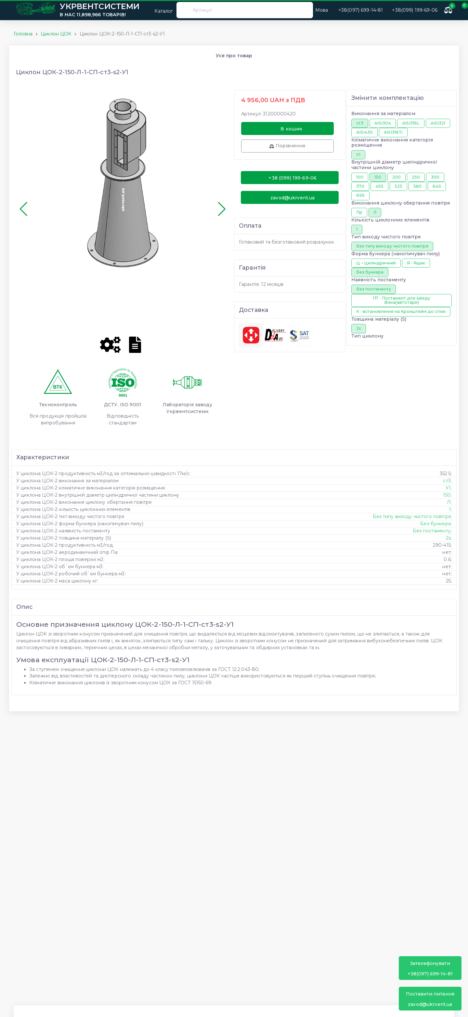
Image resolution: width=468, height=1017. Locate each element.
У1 (358, 154)
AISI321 (438, 123)
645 (437, 186)
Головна (23, 34)
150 (377, 177)
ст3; (447, 481)
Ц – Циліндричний (376, 263)
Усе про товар (234, 56)
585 (417, 186)
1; (450, 509)
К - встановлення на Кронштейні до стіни (401, 311)
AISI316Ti (393, 132)
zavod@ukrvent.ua (430, 999)
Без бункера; (436, 524)
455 (379, 186)
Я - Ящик (416, 263)
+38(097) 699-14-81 (430, 968)
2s (358, 328)
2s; (449, 538)
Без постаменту (373, 289)
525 (398, 186)
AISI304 (382, 123)
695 (360, 195)
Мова (321, 10)
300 (435, 177)
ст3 (359, 123)
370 (360, 186)
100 (359, 177)
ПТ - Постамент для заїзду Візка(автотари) (401, 300)
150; (447, 495)
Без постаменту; (432, 531)
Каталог (159, 10)
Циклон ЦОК (56, 34)
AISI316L (411, 123)
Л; (449, 502)
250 (416, 177)
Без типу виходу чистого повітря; (412, 516)
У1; (449, 488)
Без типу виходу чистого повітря (392, 246)
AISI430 (364, 132)
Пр (359, 212)
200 (396, 177)
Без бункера (370, 272)
